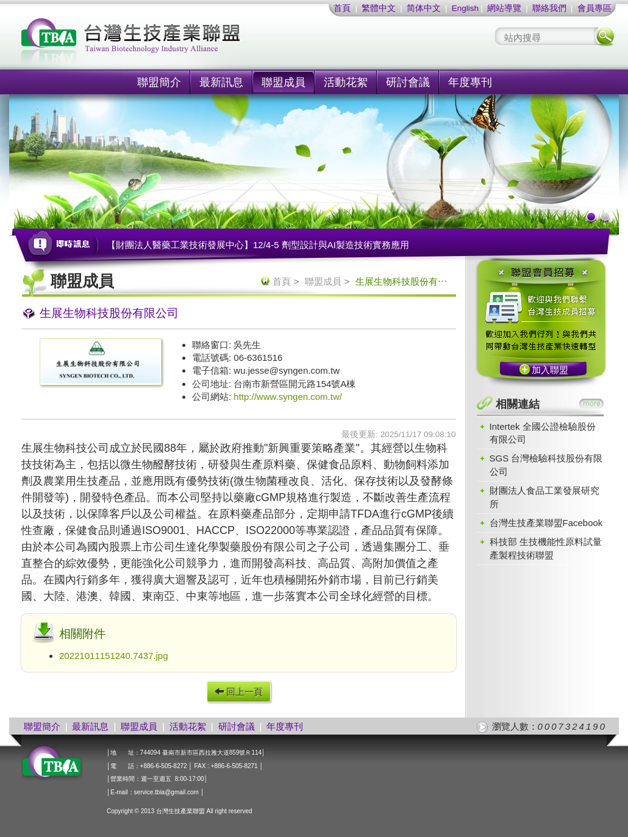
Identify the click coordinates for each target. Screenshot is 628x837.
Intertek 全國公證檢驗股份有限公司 (543, 432)
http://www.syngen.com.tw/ (288, 396)
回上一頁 (239, 691)
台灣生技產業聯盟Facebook (546, 523)
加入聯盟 (550, 370)
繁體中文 (379, 8)
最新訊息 (221, 82)
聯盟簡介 (159, 82)
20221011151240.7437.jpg (113, 655)
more (591, 403)
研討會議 (408, 82)
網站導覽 (504, 8)
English (465, 8)
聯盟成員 (283, 82)
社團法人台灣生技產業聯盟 (176, 42)
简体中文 (424, 8)
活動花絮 (346, 82)
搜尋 (604, 36)
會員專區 (594, 8)
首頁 (342, 8)
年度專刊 (470, 82)
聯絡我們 (549, 8)
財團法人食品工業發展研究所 (544, 496)
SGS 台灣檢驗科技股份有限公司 (546, 464)
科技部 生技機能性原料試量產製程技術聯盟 (546, 548)
